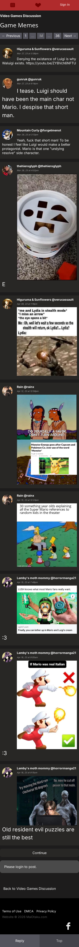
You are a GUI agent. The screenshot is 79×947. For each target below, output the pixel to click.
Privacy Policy (46, 911)
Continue (39, 853)
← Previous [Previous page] (11, 36)
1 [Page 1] (25, 36)
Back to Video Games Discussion (29, 888)
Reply (19, 941)
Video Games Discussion (20, 16)
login (19, 867)
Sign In (65, 4)
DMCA (28, 911)
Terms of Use (11, 911)
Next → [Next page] (70, 36)
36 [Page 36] (57, 36)
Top (59, 941)
